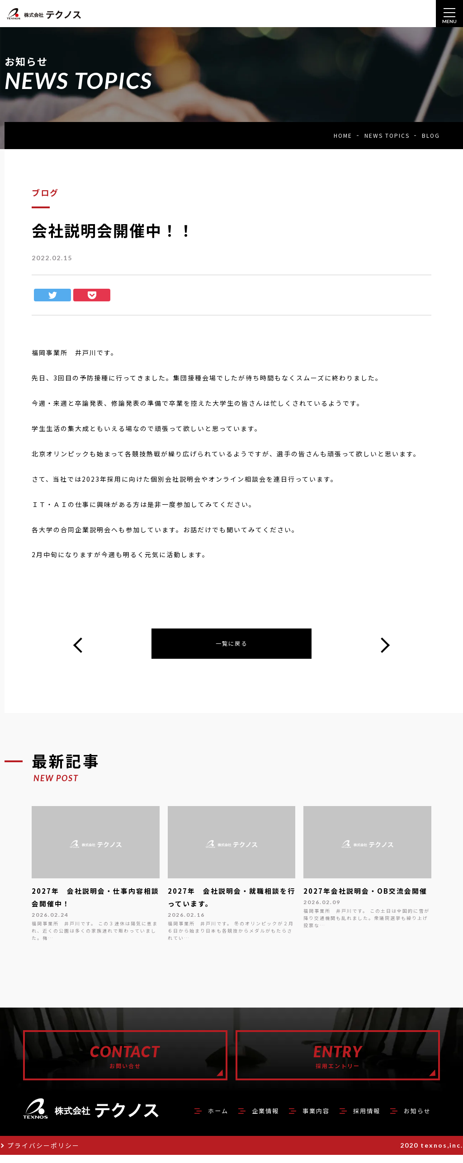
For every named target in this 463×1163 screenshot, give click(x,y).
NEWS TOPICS (387, 135)
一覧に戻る (231, 644)
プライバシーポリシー (43, 1153)
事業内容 (302, 1118)
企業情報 (246, 1118)
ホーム (194, 1118)
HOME (343, 135)
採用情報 (358, 1118)
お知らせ (414, 1118)
